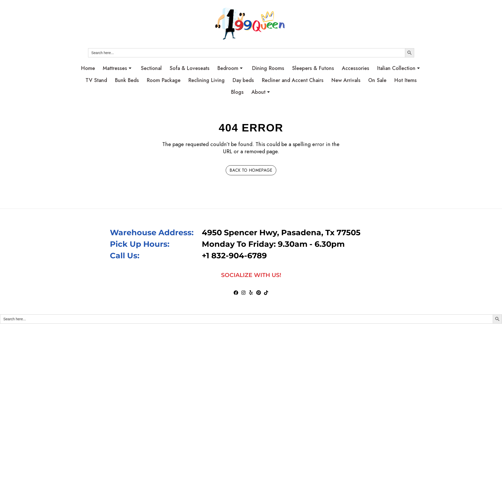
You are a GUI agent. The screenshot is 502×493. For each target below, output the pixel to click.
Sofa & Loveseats (189, 68)
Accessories (355, 68)
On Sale (377, 80)
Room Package (164, 80)
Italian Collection (398, 68)
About (260, 92)
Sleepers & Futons (313, 68)
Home (88, 68)
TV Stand (96, 80)
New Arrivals (346, 80)
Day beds (243, 80)
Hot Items (405, 80)
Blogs (237, 92)
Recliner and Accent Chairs (293, 80)
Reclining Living (206, 80)
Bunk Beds (127, 80)
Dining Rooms (268, 68)
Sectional (151, 68)
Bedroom (230, 68)
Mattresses (117, 68)
